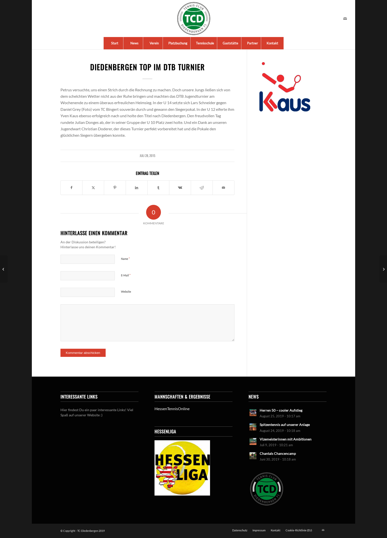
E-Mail (126, 275)
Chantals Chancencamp (278, 454)
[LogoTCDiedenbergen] (194, 18)
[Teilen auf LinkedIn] (136, 187)
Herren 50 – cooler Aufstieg (281, 410)
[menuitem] (114, 43)
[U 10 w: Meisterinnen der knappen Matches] (4, 269)
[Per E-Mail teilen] (223, 187)
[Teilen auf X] (93, 187)
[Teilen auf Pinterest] (115, 187)
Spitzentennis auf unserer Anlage (285, 425)
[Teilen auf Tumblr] (158, 187)
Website (126, 291)
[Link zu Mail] (345, 18)
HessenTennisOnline (172, 408)
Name (125, 259)
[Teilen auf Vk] (180, 187)
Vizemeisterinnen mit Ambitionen (285, 439)
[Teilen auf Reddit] (202, 187)
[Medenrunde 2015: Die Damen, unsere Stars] (383, 269)
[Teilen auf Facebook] (71, 187)
